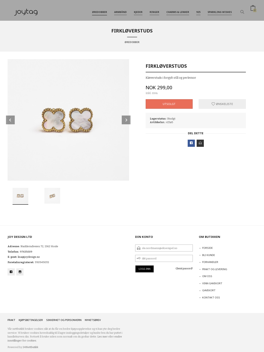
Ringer (154, 9)
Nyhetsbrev (93, 320)
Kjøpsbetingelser (31, 320)
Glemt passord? (184, 268)
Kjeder (138, 9)
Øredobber (99, 9)
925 (198, 9)
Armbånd (120, 9)
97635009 (26, 251)
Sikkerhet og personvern (63, 320)
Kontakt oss (211, 297)
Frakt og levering (214, 269)
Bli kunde (208, 255)
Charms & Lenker (177, 9)
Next (126, 120)
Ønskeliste (222, 104)
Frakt (11, 320)
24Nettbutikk (30, 347)
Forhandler (210, 262)
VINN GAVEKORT (212, 283)
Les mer (102, 336)
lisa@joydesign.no (29, 256)
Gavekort (209, 290)
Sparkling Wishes (220, 9)
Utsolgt (169, 104)
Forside (207, 248)
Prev (10, 120)
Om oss (207, 276)
